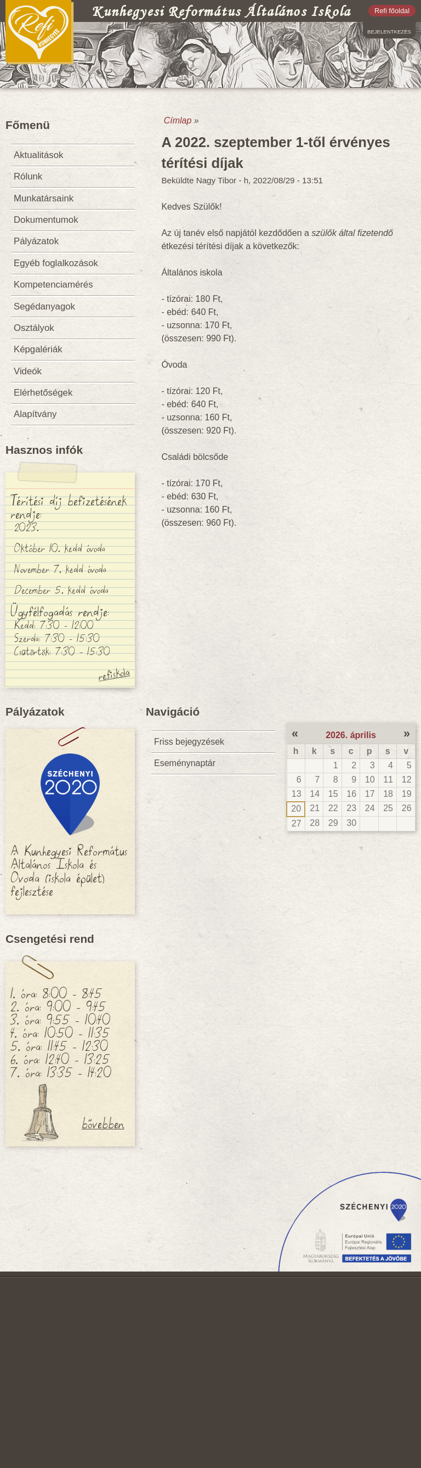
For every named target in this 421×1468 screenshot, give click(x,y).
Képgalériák (38, 349)
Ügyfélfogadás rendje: (59, 611)
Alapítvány (35, 414)
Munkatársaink (43, 198)
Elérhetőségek (43, 392)
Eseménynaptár (184, 763)
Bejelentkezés (389, 32)
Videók (28, 371)
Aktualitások (38, 155)
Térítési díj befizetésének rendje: (68, 506)
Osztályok (34, 328)
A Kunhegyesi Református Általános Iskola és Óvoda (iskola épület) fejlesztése (68, 869)
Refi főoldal (391, 11)
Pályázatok (36, 241)
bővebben (103, 1123)
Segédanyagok (44, 306)
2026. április (351, 735)
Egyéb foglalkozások (56, 263)
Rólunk (28, 176)
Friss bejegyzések (189, 741)
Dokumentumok (46, 220)
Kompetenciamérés (53, 284)
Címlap (178, 120)
